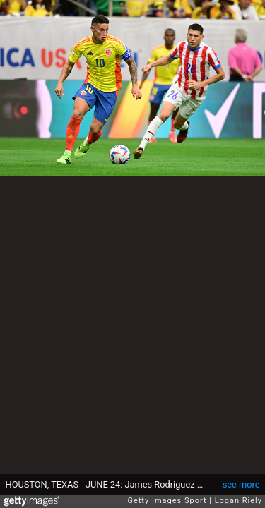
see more (241, 484)
